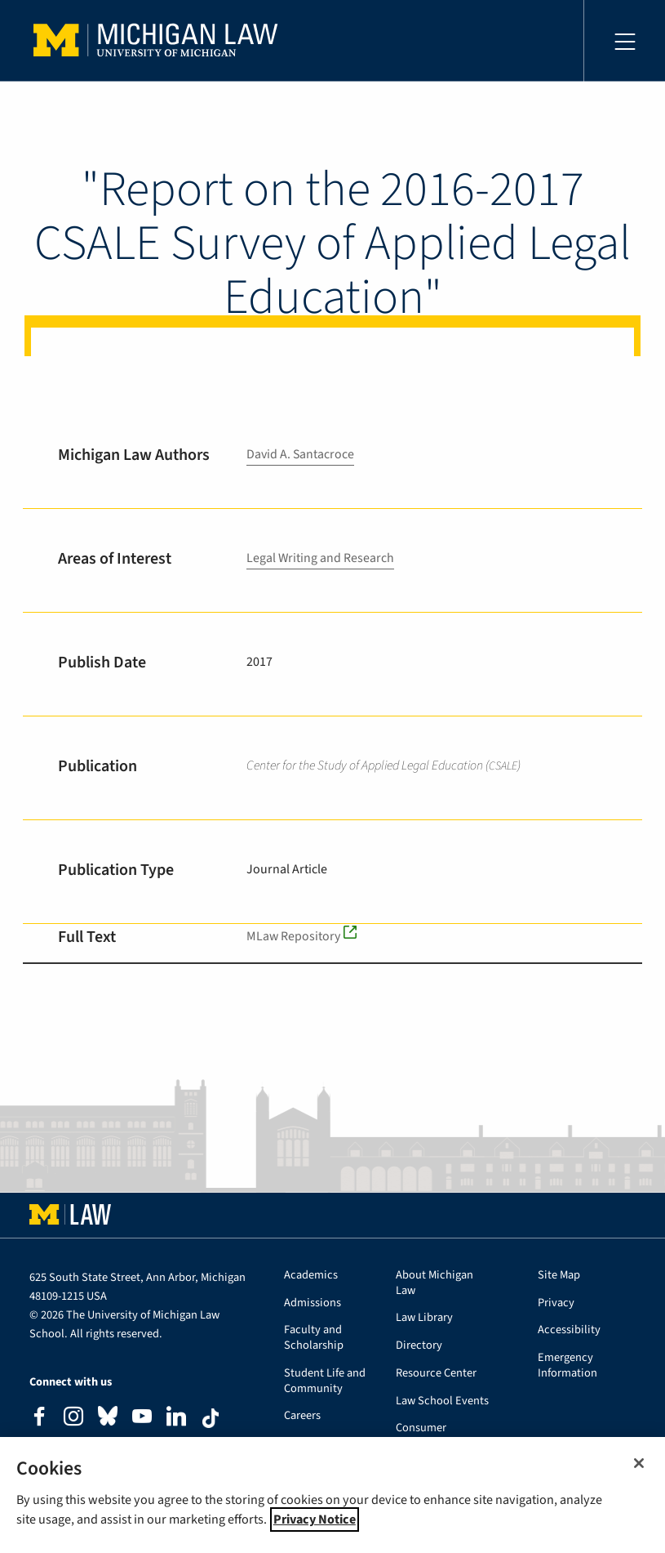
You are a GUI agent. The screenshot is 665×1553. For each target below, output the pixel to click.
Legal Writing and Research (320, 558)
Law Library (424, 1318)
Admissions (312, 1303)
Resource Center (436, 1373)
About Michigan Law (434, 1283)
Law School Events (442, 1401)
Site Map (559, 1275)
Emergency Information (567, 1365)
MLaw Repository (293, 936)
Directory (419, 1346)
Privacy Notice (314, 1519)
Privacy (556, 1303)
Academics (311, 1275)
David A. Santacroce (300, 454)
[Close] (639, 1463)
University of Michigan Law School (159, 40)
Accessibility (569, 1330)
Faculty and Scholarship (314, 1338)
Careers (302, 1416)
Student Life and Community (325, 1381)
